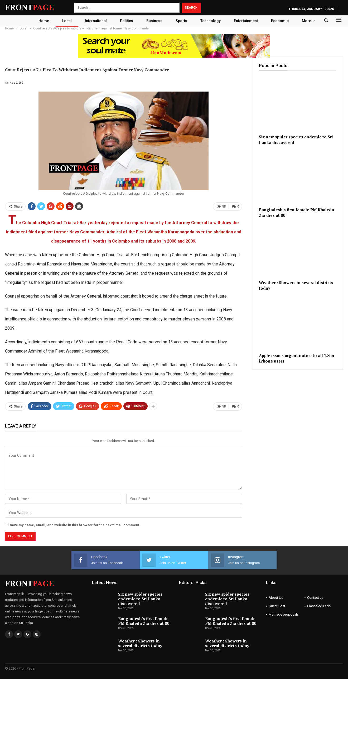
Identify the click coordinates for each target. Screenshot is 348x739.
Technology (212, 21)
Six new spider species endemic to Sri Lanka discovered (140, 598)
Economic (283, 21)
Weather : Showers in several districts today (140, 643)
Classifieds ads (319, 606)
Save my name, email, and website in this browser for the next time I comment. (75, 525)
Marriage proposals (284, 614)
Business (155, 21)
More (309, 21)
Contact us (315, 598)
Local (65, 21)
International (95, 21)
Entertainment (249, 21)
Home (41, 21)
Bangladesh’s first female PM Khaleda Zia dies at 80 (143, 621)
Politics (126, 21)
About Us (276, 598)
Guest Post (277, 606)
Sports (182, 21)
